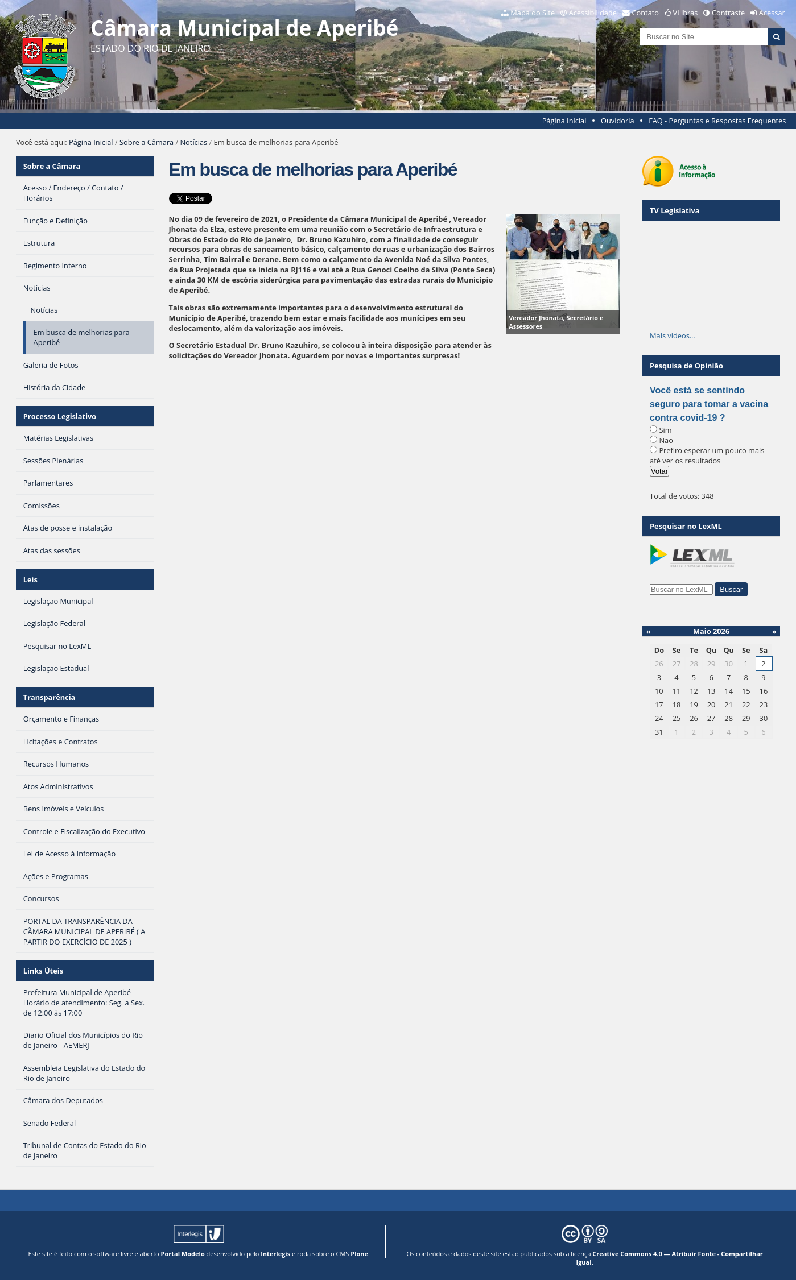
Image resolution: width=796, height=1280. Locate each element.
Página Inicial (564, 120)
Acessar (772, 12)
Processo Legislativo (59, 416)
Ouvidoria (617, 120)
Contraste (728, 12)
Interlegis (275, 1253)
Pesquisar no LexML (686, 526)
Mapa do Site (532, 12)
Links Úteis (43, 971)
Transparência (49, 697)
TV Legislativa (674, 210)
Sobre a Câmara (146, 142)
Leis (30, 579)
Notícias (193, 142)
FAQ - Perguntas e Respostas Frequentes (717, 120)
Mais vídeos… (672, 335)
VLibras (685, 12)
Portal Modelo (183, 1253)
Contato (645, 12)
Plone (359, 1253)
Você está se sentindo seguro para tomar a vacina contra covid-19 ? (709, 404)
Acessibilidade (593, 12)
